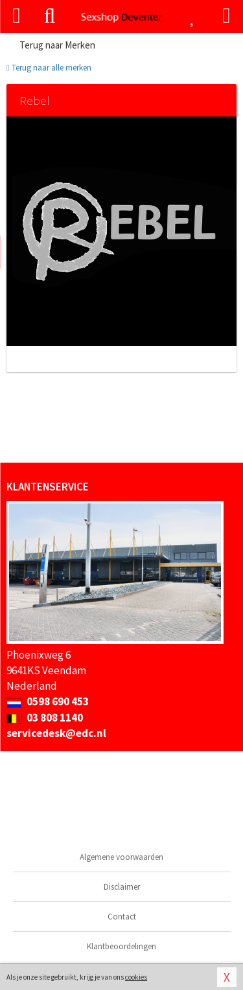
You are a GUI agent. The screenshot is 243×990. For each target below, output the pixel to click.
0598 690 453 (47, 701)
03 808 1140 (44, 717)
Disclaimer (122, 886)
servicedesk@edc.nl (56, 733)
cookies (136, 977)
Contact (122, 916)
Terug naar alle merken (48, 67)
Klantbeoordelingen (121, 946)
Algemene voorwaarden (121, 857)
